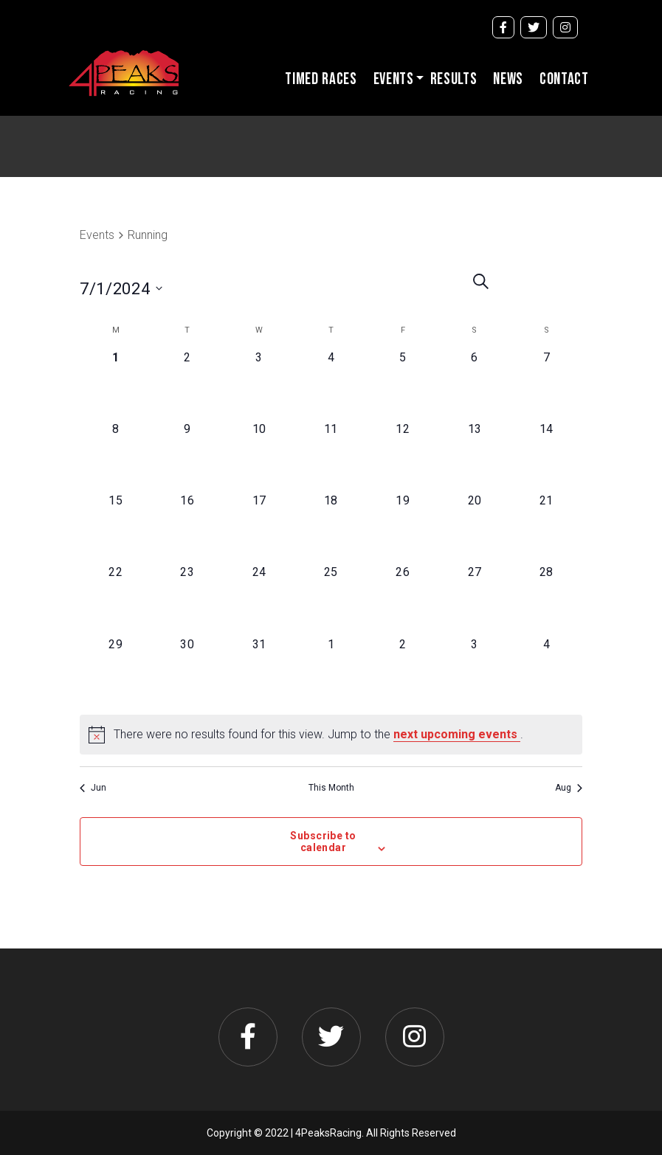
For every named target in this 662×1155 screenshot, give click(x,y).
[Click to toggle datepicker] (153, 288)
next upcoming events (456, 734)
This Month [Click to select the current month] (331, 788)
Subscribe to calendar (323, 841)
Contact (564, 79)
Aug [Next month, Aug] (568, 788)
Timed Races (320, 79)
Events (393, 79)
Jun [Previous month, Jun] (93, 788)
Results (453, 79)
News (508, 79)
